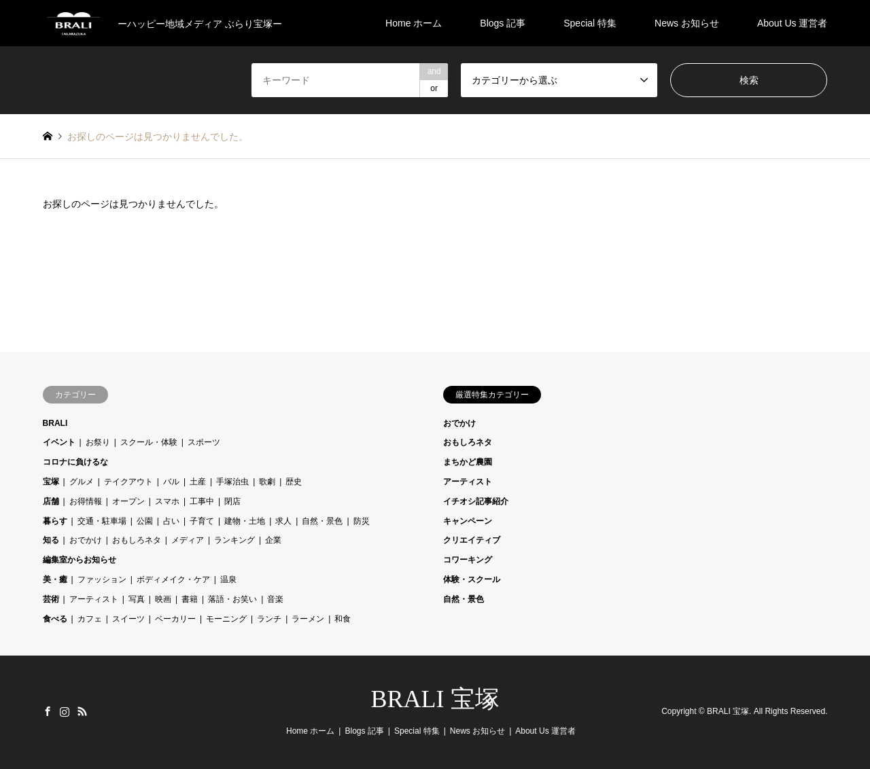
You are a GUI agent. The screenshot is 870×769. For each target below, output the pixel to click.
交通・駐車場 (101, 521)
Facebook (47, 711)
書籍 (189, 599)
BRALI (55, 423)
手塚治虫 (232, 481)
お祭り (98, 442)
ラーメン (308, 619)
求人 (283, 521)
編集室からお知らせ (79, 560)
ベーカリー (175, 619)
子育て (202, 521)
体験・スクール (471, 579)
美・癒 (55, 579)
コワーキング (467, 560)
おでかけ (85, 540)
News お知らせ (687, 23)
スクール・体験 (148, 442)
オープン (128, 501)
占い (171, 521)
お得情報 (85, 501)
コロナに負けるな (75, 462)
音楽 (275, 599)
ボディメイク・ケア (173, 579)
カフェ (89, 619)
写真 (136, 599)
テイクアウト (128, 481)
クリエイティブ (471, 540)
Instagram (64, 711)
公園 (145, 521)
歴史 (293, 481)
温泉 (228, 579)
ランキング (234, 540)
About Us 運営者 (792, 23)
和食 (342, 619)
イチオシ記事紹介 (475, 501)
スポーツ (204, 442)
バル (171, 481)
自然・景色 (322, 521)
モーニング (226, 619)
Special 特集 (589, 23)
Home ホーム (413, 23)
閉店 (232, 501)
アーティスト (93, 599)
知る (51, 540)
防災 (361, 521)
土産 (198, 481)
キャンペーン (467, 521)
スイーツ (128, 619)
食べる (55, 619)
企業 (273, 540)
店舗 (51, 501)
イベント (59, 442)
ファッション (101, 579)
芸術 (51, 599)
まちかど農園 (467, 462)
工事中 (202, 501)
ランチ (269, 619)
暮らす (55, 521)
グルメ (81, 481)
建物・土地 (244, 521)
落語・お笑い (232, 599)
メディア (187, 540)
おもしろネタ (136, 540)
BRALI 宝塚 (435, 699)
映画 (163, 599)
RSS (82, 711)
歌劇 (267, 481)
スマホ (167, 501)
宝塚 (51, 481)
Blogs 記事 (502, 23)
